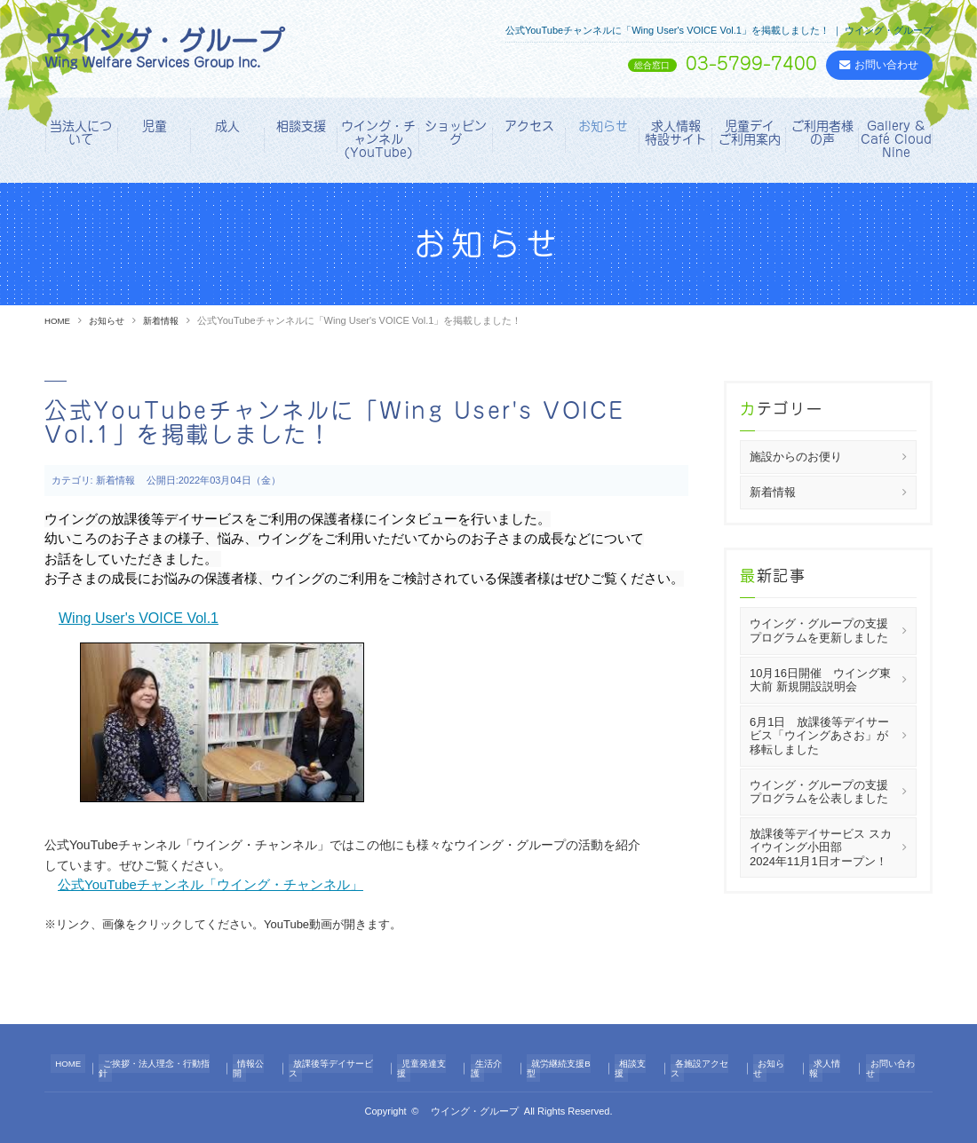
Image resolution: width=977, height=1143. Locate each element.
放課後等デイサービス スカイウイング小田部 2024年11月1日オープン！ (833, 846)
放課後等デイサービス (344, 1064)
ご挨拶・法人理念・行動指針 (166, 1064)
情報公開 (262, 1064)
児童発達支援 (436, 1064)
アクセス (529, 126)
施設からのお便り (796, 456)
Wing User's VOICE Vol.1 (138, 618)
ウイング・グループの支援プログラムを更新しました (819, 630)
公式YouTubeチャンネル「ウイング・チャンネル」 (210, 884)
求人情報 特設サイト (678, 133)
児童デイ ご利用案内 (752, 133)
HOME (59, 320)
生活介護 (498, 1064)
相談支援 (301, 126)
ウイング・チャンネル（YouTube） (378, 140)
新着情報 (169, 320)
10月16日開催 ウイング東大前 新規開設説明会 (820, 679)
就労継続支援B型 (568, 1064)
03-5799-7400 (690, 64)
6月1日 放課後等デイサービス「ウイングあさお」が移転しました (819, 734)
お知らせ (603, 126)
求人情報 (825, 1064)
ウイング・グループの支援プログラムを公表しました (819, 791)
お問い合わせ (887, 1064)
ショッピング (456, 133)
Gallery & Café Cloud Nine (896, 140)
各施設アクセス (705, 1064)
